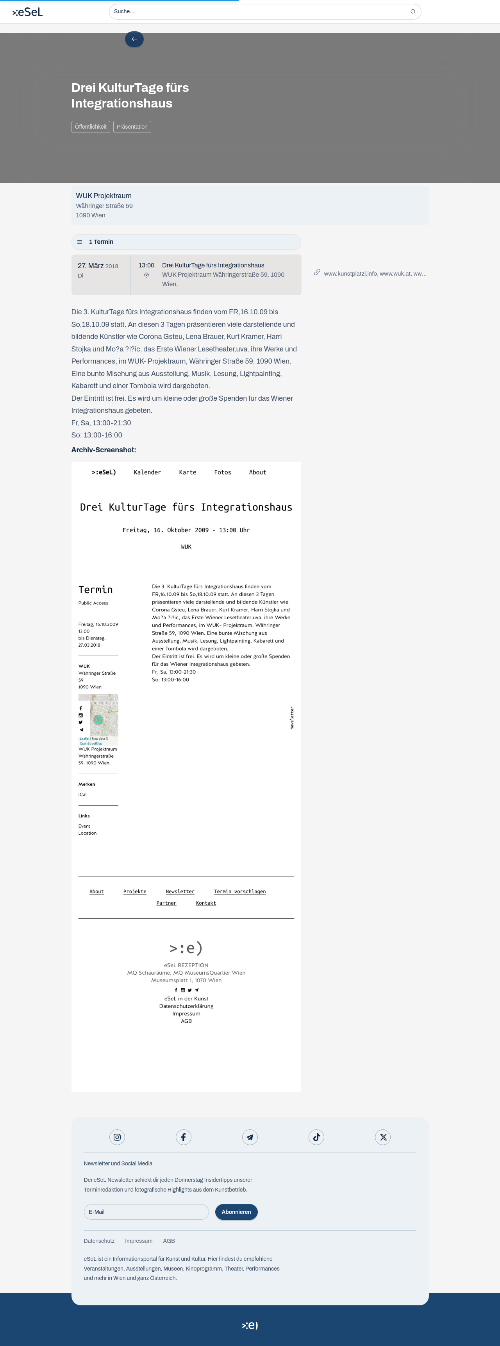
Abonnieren (236, 1212)
